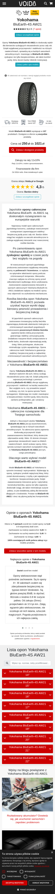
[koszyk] (51, 3)
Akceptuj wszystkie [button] (15, 883)
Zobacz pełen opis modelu (27, 64)
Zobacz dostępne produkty (27, 150)
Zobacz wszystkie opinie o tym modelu (27, 551)
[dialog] (27, 872)
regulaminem (35, 638)
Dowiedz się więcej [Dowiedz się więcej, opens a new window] (42, 866)
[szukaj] (46, 3)
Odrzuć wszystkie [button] (40, 883)
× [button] (52, 853)
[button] (22, 628)
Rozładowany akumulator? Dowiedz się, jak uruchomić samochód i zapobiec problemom (27, 819)
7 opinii (37, 29)
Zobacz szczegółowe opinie (27, 35)
